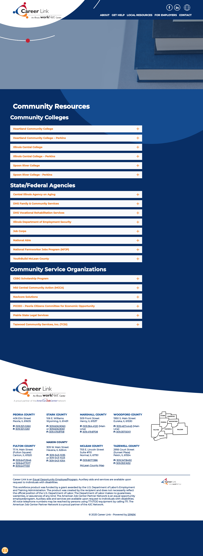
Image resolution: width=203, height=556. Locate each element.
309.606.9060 (57, 426)
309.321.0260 (23, 426)
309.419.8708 (56, 431)
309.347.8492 (124, 460)
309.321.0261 (23, 429)
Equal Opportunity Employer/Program (55, 479)
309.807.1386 (90, 460)
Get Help (118, 15)
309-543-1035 (57, 455)
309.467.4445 (124, 426)
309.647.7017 (23, 463)
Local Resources (139, 15)
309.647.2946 (23, 460)
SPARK (131, 514)
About (104, 15)
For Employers (166, 15)
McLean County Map (92, 465)
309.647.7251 (23, 466)
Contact (185, 15)
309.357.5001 (123, 431)
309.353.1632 (123, 463)
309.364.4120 (90, 426)
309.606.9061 (57, 429)
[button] (187, 7)
